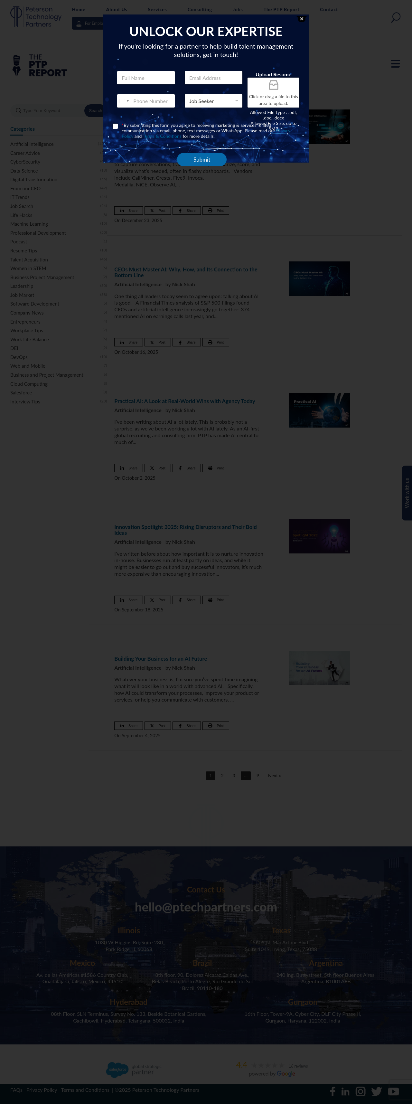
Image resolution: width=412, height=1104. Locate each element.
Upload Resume (273, 74)
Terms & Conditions (162, 136)
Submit (201, 159)
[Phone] (146, 101)
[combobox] (124, 101)
